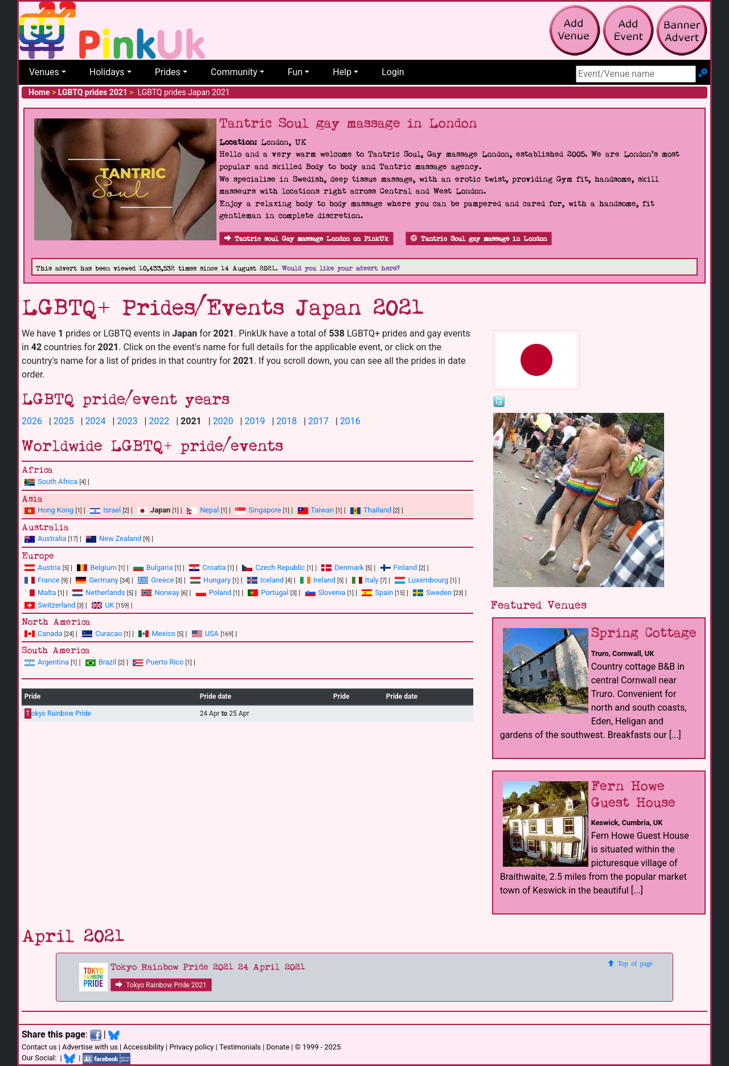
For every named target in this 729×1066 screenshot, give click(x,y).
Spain (377, 592)
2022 (159, 421)
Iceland (265, 580)
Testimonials (240, 1047)
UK (103, 605)
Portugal (268, 592)
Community (234, 72)
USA (205, 633)
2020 (223, 421)
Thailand (370, 510)
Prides (168, 72)
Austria (42, 567)
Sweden (432, 592)
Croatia (207, 567)
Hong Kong (48, 510)
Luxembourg (421, 580)
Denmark (342, 567)
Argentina (46, 662)
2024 (95, 421)
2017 (318, 421)
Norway (160, 592)
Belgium (96, 567)
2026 (32, 421)
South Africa (50, 481)
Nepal (203, 510)
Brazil (101, 662)
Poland (214, 592)
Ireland (317, 580)
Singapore (258, 510)
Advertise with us (90, 1047)
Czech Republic (273, 567)
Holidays (107, 72)
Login (393, 72)
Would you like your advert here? (341, 268)
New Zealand (113, 538)
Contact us (39, 1047)
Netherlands (98, 592)
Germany (97, 580)
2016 (350, 421)
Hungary (210, 580)
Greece (156, 580)
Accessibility (143, 1047)
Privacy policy (191, 1047)
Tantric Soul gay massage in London (479, 239)
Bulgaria (153, 567)
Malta (40, 592)
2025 (64, 421)
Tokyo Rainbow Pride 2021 (161, 985)
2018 (286, 421)
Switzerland (49, 605)
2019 (254, 421)
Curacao (102, 633)
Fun (295, 72)
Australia (45, 538)
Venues (44, 72)
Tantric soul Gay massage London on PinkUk (306, 239)
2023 (127, 421)
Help (342, 72)
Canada (43, 633)
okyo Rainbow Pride (57, 713)
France (42, 580)
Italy (365, 580)
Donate (277, 1047)
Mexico (156, 633)
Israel (105, 510)
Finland (398, 567)
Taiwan (316, 510)
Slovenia (325, 592)
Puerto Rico (158, 662)
